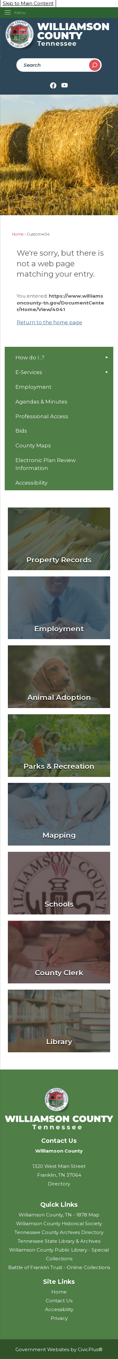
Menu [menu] (19, 12)
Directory (59, 1184)
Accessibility (31, 483)
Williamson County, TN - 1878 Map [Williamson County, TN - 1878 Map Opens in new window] (59, 1215)
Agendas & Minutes (41, 401)
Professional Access (41, 416)
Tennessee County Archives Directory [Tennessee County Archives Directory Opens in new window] (59, 1232)
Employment (33, 387)
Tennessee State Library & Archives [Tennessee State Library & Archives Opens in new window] (59, 1241)
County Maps (33, 445)
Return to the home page (49, 322)
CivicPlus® (90, 1349)
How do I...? (29, 357)
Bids (21, 431)
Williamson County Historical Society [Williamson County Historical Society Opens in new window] (59, 1223)
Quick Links (59, 1204)
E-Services (28, 372)
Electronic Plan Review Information (45, 464)
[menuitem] (59, 358)
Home (18, 234)
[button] (94, 65)
